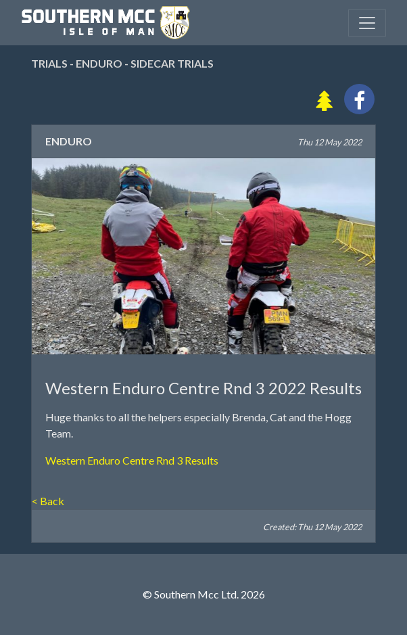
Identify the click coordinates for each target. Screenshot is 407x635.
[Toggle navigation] (367, 23)
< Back (48, 500)
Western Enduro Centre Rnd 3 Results (131, 460)
